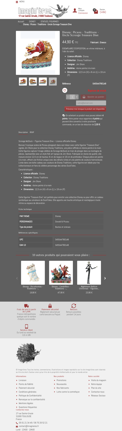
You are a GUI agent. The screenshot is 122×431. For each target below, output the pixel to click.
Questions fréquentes (28, 391)
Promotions (61, 364)
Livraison (22, 364)
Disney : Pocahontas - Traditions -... (33, 288)
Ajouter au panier (92, 96)
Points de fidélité (26, 368)
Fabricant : (94, 42)
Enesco (103, 42)
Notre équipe (96, 368)
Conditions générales (27, 375)
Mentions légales (26, 387)
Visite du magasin (98, 364)
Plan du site (96, 372)
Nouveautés (62, 368)
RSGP (32, 132)
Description (23, 132)
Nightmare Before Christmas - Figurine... (89, 288)
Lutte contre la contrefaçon (68, 375)
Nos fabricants (63, 372)
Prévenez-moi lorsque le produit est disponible (85, 109)
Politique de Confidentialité (30, 379)
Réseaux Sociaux (98, 379)
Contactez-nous (97, 375)
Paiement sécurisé (26, 372)
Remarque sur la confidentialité (32, 383)
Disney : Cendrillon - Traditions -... (61, 288)
